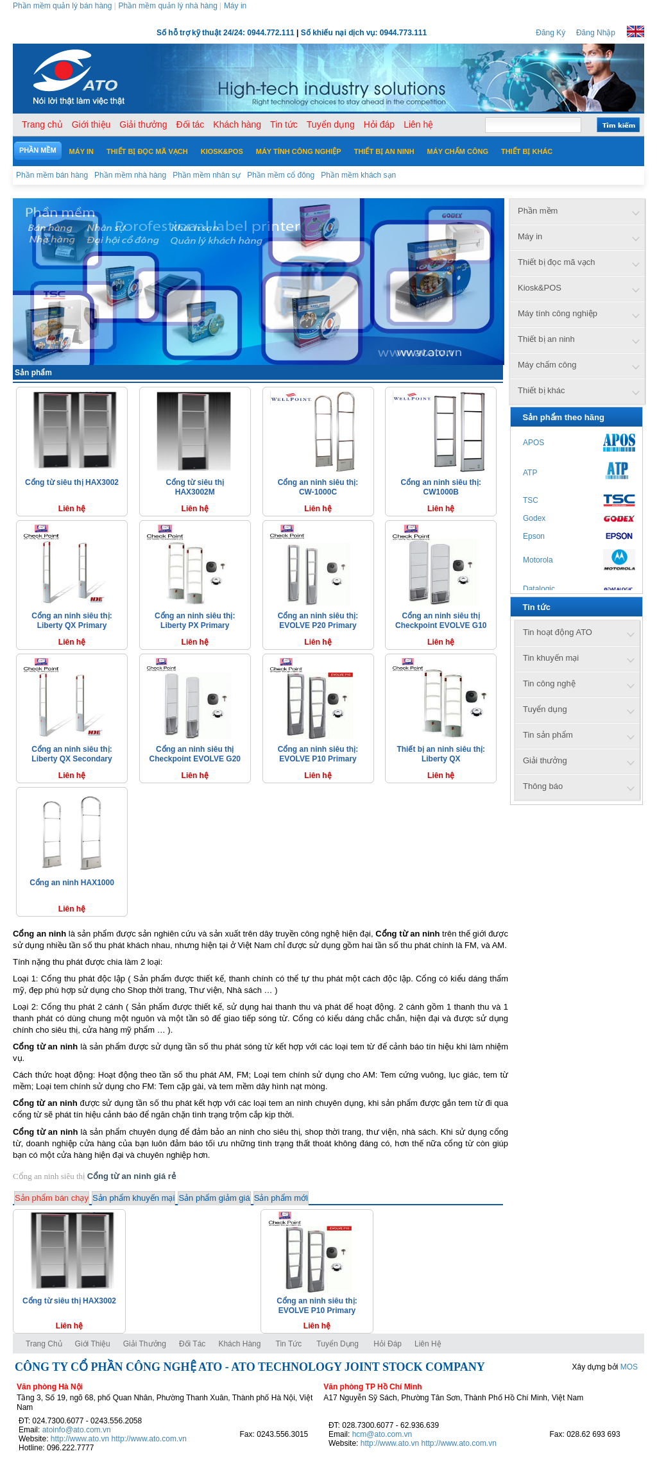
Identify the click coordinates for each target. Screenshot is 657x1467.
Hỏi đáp (387, 1343)
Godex (534, 518)
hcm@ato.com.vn (382, 1434)
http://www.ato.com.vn (149, 1438)
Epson (534, 536)
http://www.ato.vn (80, 1438)
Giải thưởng (144, 1343)
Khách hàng (240, 1343)
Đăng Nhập (595, 32)
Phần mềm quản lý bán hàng (62, 5)
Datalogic (539, 588)
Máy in (235, 5)
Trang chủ (44, 1343)
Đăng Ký (550, 32)
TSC (530, 500)
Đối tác (192, 1343)
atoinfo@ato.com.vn (76, 1429)
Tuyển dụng (337, 1343)
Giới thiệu (92, 1343)
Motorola (538, 559)
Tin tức (289, 1343)
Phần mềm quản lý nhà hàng (167, 5)
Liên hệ (427, 1343)
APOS (533, 442)
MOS (629, 1366)
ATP (530, 472)
